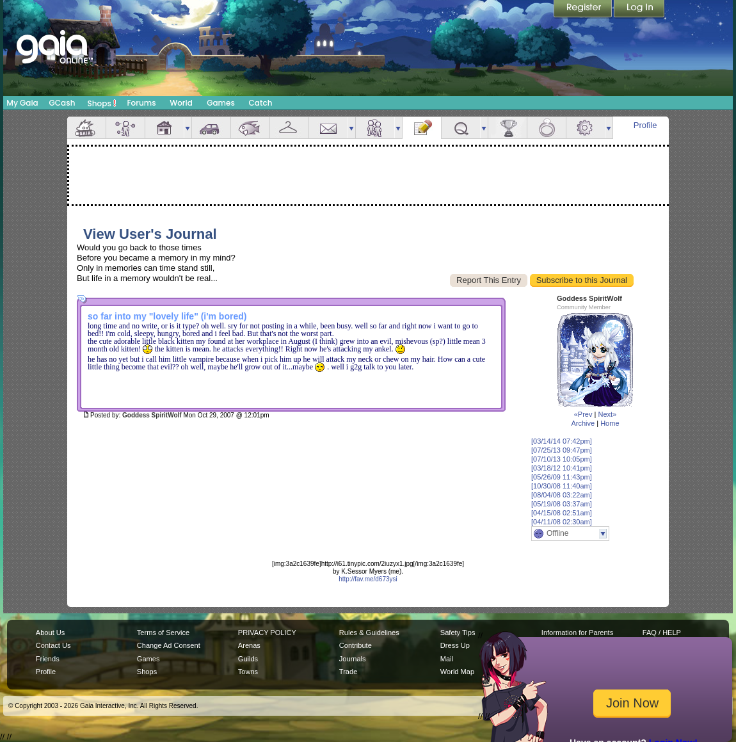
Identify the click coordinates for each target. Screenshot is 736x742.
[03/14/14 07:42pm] (561, 441)
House (164, 127)
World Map (457, 671)
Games (221, 102)
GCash (62, 102)
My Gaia (22, 102)
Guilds (248, 659)
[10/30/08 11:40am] (561, 486)
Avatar (125, 127)
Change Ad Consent (168, 645)
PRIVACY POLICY (267, 632)
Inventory (289, 127)
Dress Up (455, 645)
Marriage (546, 127)
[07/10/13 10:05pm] (561, 459)
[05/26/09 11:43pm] (561, 477)
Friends (375, 127)
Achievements (507, 127)
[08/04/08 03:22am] (561, 495)
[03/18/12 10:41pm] (561, 468)
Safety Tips (458, 632)
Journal (422, 127)
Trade (348, 671)
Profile (645, 125)
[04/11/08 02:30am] (561, 522)
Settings (585, 127)
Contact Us (53, 645)
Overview (86, 127)
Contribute (355, 645)
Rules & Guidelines (369, 632)
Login (639, 9)
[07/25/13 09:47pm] (561, 450)
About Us (50, 632)
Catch (261, 102)
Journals (352, 659)
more (187, 127)
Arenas (249, 645)
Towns (248, 671)
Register (584, 9)
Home (609, 423)
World (181, 102)
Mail (328, 127)
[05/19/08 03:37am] (561, 504)
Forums (141, 102)
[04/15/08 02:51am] (561, 513)
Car (211, 127)
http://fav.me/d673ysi (368, 579)
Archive (583, 423)
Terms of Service (163, 632)
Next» (607, 414)
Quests (461, 127)
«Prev (583, 414)
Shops (102, 103)
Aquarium (250, 127)
